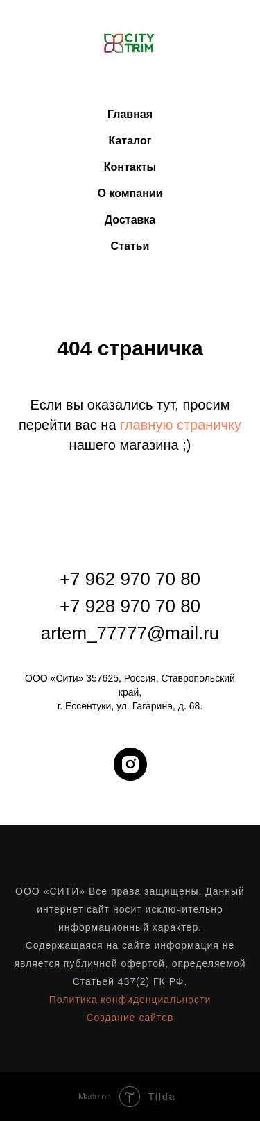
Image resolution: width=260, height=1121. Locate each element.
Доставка (130, 220)
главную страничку (180, 424)
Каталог (130, 140)
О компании (130, 193)
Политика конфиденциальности (130, 999)
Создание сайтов (129, 1017)
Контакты (130, 167)
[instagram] (130, 764)
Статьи (130, 246)
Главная (130, 114)
